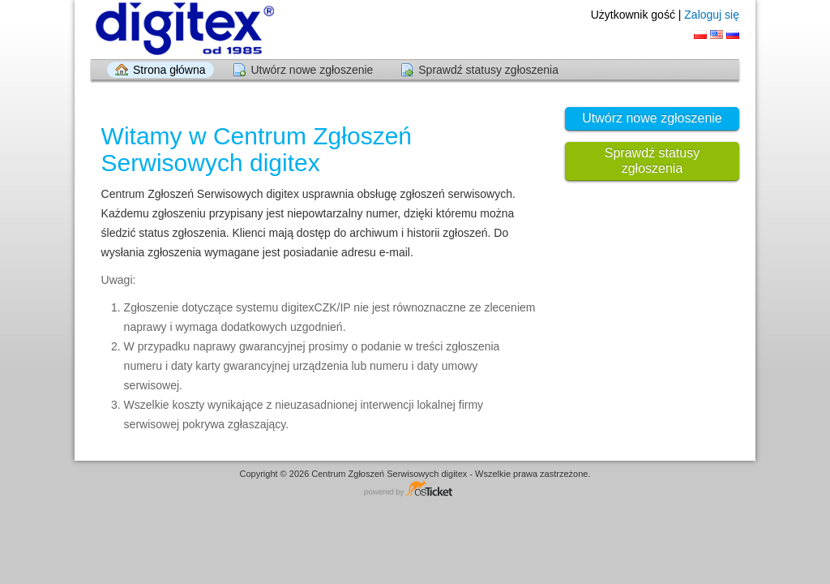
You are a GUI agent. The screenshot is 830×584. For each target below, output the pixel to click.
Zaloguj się (711, 14)
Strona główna (169, 69)
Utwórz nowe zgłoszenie (311, 69)
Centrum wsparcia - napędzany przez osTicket (415, 489)
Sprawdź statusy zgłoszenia (488, 69)
